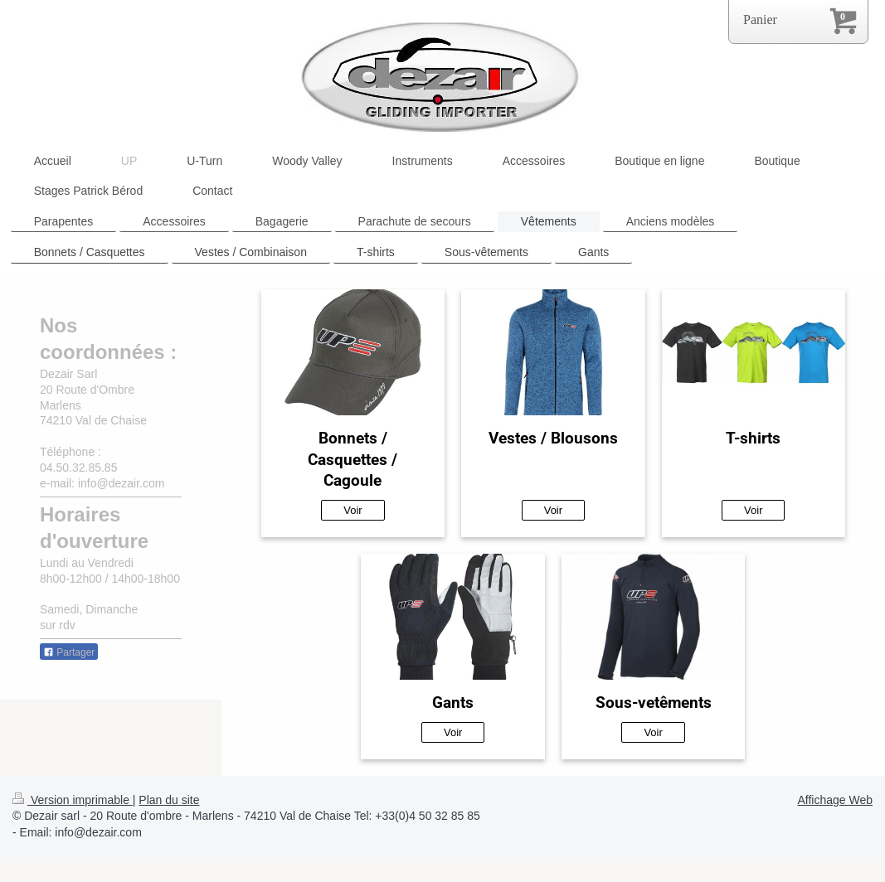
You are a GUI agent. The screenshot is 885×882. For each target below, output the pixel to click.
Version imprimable (72, 800)
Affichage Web (835, 800)
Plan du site (169, 800)
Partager (69, 652)
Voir (352, 510)
